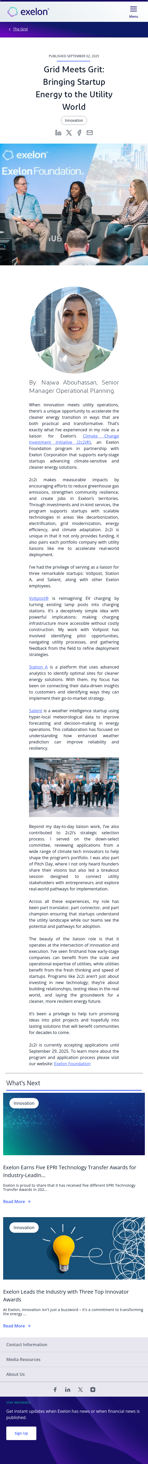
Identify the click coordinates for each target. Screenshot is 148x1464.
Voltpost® (39, 598)
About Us (15, 1374)
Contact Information (26, 1344)
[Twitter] (69, 132)
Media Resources (23, 1359)
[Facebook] (79, 132)
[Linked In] (68, 1389)
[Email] (90, 132)
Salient (35, 711)
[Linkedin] (58, 132)
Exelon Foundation (72, 1064)
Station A (38, 667)
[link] (28, 12)
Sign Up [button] (21, 1433)
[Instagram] (93, 1389)
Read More (17, 1201)
